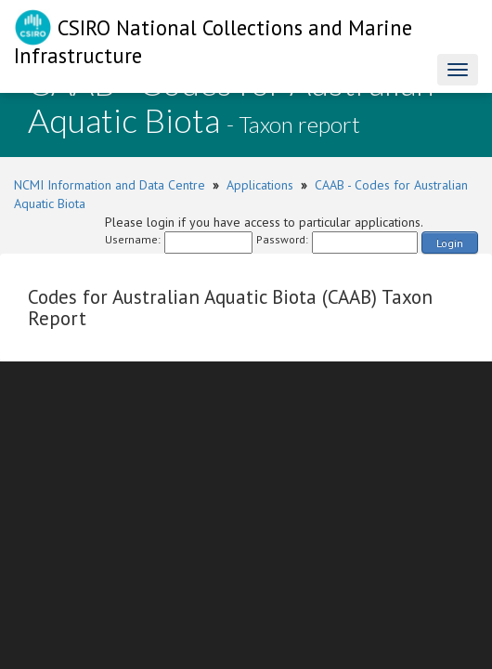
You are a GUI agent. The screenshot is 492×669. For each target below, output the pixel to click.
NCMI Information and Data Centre (109, 185)
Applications (260, 185)
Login (449, 243)
